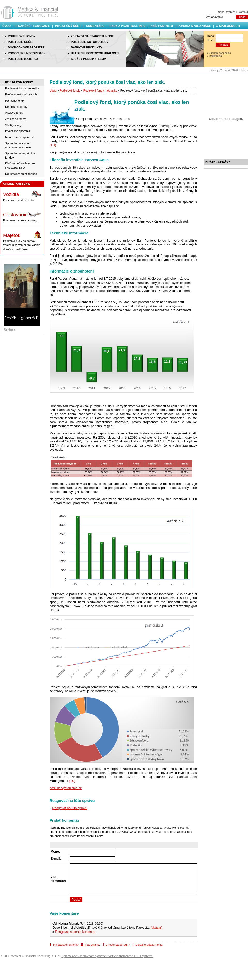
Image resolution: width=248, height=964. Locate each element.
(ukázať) (156, 927)
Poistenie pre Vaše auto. (22, 196)
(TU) (53, 145)
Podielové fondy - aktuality (100, 90)
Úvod (6, 25)
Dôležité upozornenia (147, 944)
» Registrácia (214, 56)
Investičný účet (68, 25)
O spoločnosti (228, 25)
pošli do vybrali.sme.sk (66, 788)
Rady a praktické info (128, 25)
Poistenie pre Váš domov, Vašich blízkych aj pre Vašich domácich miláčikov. (22, 241)
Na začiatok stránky (64, 944)
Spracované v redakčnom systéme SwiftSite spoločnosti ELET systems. (107, 956)
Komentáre (95, 25)
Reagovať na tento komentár (75, 932)
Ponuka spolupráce (194, 25)
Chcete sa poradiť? (116, 944)
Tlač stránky (90, 944)
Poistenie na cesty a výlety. (22, 216)
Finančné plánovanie (33, 25)
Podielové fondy (70, 90)
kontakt (243, 11)
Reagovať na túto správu (69, 808)
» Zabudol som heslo (219, 53)
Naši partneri (162, 25)
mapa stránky (226, 11)
